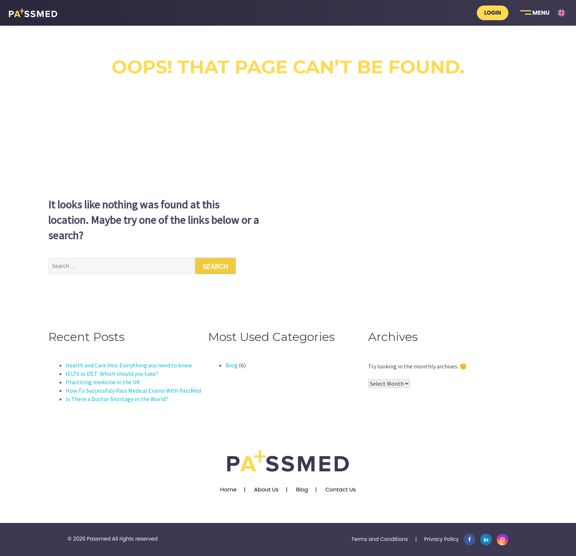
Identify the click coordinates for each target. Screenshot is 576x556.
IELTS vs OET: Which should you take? (112, 373)
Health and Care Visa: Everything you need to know (129, 365)
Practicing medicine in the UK (103, 382)
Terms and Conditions (379, 539)
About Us (266, 489)
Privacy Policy (441, 539)
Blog (232, 365)
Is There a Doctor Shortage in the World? (117, 399)
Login (492, 13)
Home (228, 489)
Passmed (99, 538)
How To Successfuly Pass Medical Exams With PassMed (133, 390)
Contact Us (340, 489)
